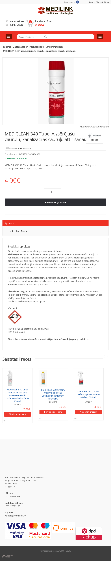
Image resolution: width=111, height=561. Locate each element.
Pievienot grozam (55, 202)
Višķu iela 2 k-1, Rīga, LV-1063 (20, 480)
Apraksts (9, 223)
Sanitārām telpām (54, 46)
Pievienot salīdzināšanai (20, 148)
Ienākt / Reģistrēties (99, 2)
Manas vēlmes (15, 21)
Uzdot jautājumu (18, 231)
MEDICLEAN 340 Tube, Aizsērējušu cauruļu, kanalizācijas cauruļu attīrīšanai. (39, 50)
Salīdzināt (14, 25)
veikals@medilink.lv (15, 515)
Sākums (7, 46)
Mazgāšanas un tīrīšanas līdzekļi (28, 46)
